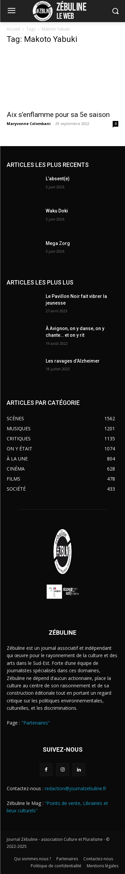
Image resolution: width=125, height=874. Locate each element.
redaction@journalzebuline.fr (75, 788)
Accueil (13, 29)
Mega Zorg (58, 243)
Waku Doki (57, 210)
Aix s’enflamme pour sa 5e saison (58, 115)
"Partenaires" (35, 723)
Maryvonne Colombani (29, 123)
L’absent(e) (58, 178)
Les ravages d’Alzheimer (73, 361)
